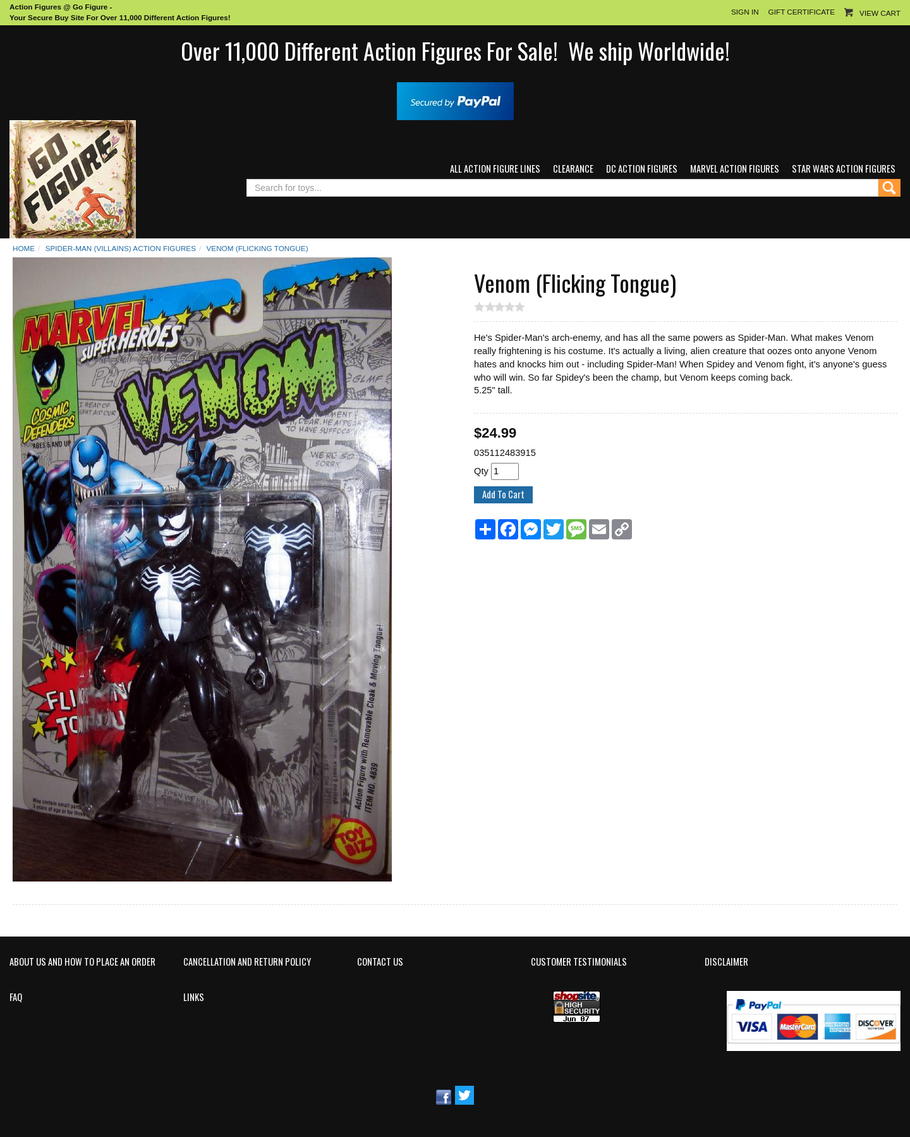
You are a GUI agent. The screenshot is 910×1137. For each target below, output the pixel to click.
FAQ (15, 997)
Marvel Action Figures (734, 168)
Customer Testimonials (579, 962)
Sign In (745, 12)
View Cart (880, 13)
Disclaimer (726, 962)
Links (193, 997)
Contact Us (380, 962)
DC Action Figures (641, 168)
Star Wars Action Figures (843, 168)
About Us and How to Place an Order (82, 962)
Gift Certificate (801, 12)
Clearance (573, 168)
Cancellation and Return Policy (247, 962)
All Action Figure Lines (495, 168)
